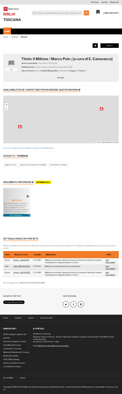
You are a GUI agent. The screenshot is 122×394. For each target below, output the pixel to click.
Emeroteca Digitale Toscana (14, 341)
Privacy (22, 378)
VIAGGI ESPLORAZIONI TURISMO (33, 165)
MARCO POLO (10, 165)
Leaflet (98, 142)
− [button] (6, 108)
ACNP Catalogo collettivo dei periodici (14, 336)
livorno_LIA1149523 (21, 260)
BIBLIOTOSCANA (20, 387)
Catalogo (14, 37)
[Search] (60, 12)
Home (7, 31)
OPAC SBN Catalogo (11, 359)
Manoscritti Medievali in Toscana (16, 352)
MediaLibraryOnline (10, 356)
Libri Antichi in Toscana (12, 348)
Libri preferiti (107, 12)
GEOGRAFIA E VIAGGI (58, 165)
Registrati (114, 2)
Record (24, 37)
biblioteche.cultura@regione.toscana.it (53, 346)
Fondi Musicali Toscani (12, 345)
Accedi (104, 2)
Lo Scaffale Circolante (12, 366)
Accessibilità (8, 378)
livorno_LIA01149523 (22, 272)
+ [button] (6, 104)
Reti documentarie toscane (14, 363)
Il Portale (95, 2)
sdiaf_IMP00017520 (22, 266)
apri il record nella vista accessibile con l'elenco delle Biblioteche (28, 148)
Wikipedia (18, 215)
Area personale (46, 318)
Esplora (31, 318)
